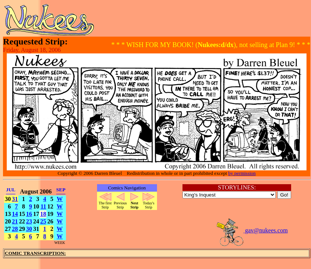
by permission (242, 173)
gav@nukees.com (252, 230)
